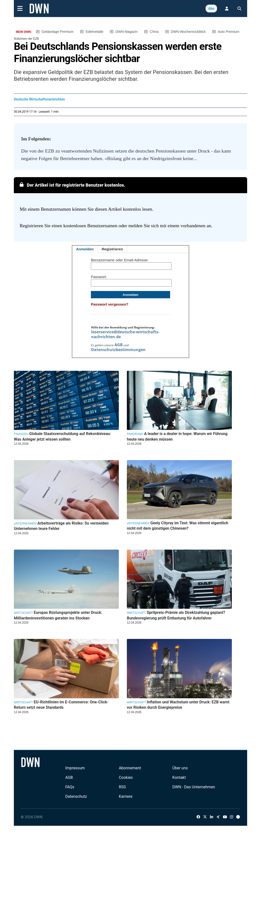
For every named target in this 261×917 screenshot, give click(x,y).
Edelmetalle (94, 32)
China (154, 32)
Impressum (75, 768)
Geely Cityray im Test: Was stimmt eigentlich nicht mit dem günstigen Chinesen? (177, 526)
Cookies (126, 777)
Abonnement (130, 768)
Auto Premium (228, 32)
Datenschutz (76, 796)
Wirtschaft (23, 613)
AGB (118, 344)
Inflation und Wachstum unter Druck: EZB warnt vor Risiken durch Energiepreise (178, 705)
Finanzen (21, 434)
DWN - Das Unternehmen (193, 787)
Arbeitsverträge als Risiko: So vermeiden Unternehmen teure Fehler (61, 526)
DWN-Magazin (126, 32)
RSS (122, 787)
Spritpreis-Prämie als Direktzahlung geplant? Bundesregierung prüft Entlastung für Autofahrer (176, 615)
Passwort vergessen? (109, 304)
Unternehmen (25, 523)
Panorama (135, 434)
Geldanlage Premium (58, 32)
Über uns (180, 768)
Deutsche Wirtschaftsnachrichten (39, 99)
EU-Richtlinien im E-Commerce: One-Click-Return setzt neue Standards (61, 705)
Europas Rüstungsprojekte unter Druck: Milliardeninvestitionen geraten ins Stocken (58, 615)
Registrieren (112, 249)
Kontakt (179, 777)
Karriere (125, 796)
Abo (211, 8)
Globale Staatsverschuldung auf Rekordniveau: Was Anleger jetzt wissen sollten (62, 436)
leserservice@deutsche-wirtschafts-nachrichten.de (125, 334)
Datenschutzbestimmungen (118, 349)
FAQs (69, 787)
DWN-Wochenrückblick (188, 32)
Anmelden (85, 249)
